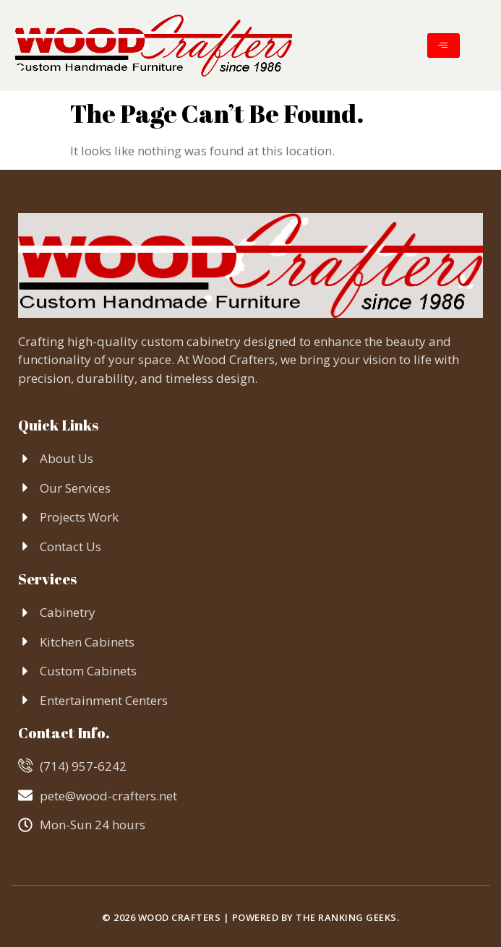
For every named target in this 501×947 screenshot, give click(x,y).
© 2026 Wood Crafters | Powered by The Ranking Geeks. (250, 917)
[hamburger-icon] (443, 46)
